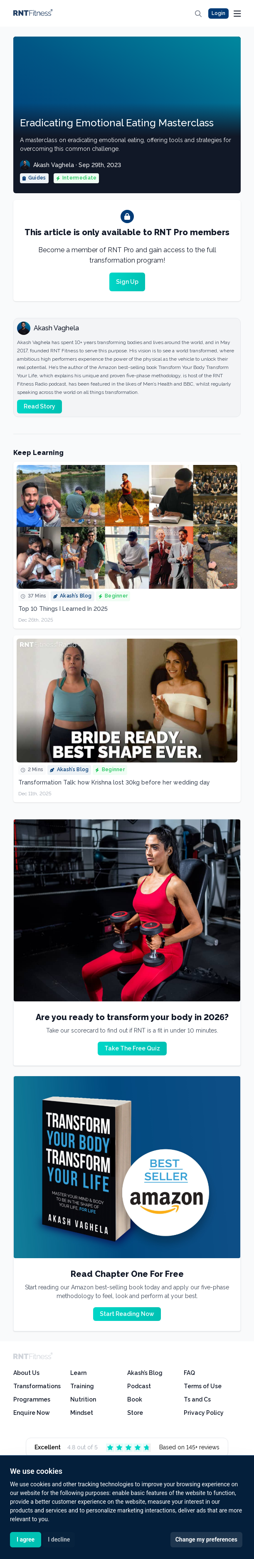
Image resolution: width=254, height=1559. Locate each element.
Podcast (139, 1386)
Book (134, 1399)
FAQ (189, 1373)
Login (218, 13)
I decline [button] (59, 1539)
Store (135, 1412)
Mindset (81, 1412)
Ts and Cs (197, 1399)
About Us (26, 1373)
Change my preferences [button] (206, 1539)
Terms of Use (203, 1386)
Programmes (31, 1399)
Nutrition (83, 1399)
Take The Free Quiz (132, 1048)
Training (82, 1386)
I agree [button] (26, 1539)
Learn (78, 1373)
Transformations (37, 1386)
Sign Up (127, 281)
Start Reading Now (127, 1314)
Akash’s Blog (145, 1373)
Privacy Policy (204, 1412)
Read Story (39, 406)
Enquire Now (31, 1412)
